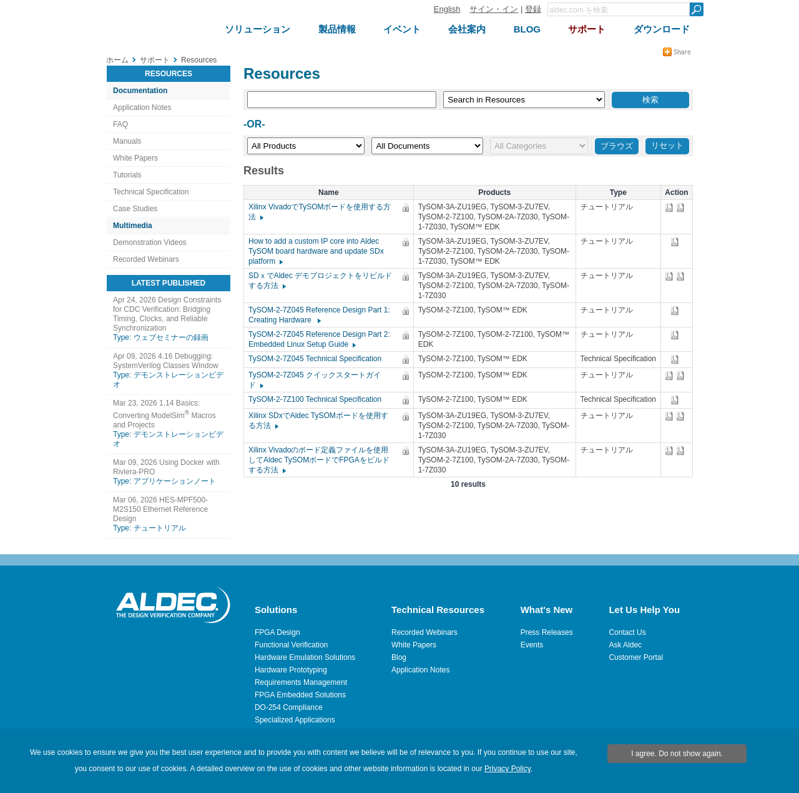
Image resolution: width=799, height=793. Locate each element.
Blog (398, 657)
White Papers (135, 158)
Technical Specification (151, 191)
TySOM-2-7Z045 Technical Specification (318, 358)
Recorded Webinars (146, 259)
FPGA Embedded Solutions (300, 695)
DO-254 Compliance (289, 707)
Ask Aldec (625, 645)
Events (532, 645)
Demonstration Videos (150, 242)
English (447, 9)
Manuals (127, 141)
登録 (533, 9)
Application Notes (142, 107)
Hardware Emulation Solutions (305, 657)
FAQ (120, 124)
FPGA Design (277, 632)
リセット (667, 145)
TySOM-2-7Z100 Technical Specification (318, 399)
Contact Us (627, 632)
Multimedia (132, 225)
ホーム (117, 60)
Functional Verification (291, 645)
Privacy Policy (507, 768)
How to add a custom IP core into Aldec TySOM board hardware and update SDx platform (316, 251)
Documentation (140, 90)
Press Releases (547, 632)
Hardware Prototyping (291, 670)
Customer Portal (636, 657)
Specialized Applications (295, 720)
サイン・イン (493, 9)
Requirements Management (301, 682)
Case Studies (135, 208)
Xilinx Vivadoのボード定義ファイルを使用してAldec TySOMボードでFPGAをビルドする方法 (319, 460)
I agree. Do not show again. (677, 753)
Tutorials (127, 175)
